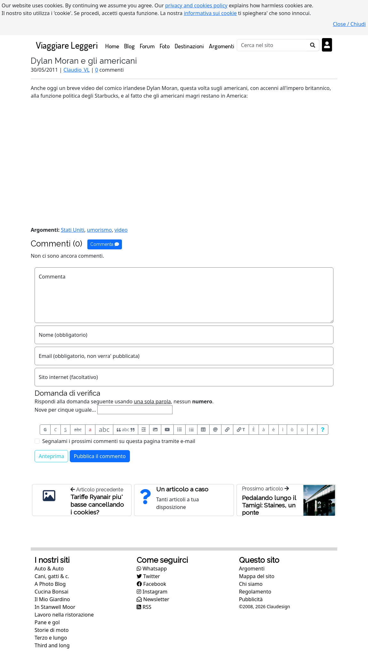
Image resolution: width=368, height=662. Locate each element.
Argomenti (221, 46)
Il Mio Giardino (52, 599)
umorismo (99, 229)
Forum (147, 46)
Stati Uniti (72, 229)
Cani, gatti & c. (52, 576)
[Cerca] (272, 45)
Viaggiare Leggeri (67, 45)
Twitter (148, 576)
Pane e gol (47, 622)
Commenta (104, 244)
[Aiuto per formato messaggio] (322, 429)
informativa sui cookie (210, 13)
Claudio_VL (76, 69)
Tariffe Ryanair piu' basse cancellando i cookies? (97, 504)
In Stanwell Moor (55, 606)
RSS (144, 606)
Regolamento (255, 591)
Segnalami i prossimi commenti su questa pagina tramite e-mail (118, 441)
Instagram (152, 591)
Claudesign (278, 606)
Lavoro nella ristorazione (64, 614)
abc (78, 429)
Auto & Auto (49, 568)
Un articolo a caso (182, 489)
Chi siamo (251, 583)
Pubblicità (251, 599)
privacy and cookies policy (196, 5)
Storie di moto (51, 630)
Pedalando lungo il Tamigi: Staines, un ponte (269, 505)
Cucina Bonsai (51, 591)
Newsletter (153, 599)
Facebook (151, 583)
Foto (165, 46)
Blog (129, 46)
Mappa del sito (257, 576)
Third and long (52, 645)
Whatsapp (152, 568)
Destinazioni (189, 46)
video (121, 229)
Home (113, 45)
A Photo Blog (50, 583)
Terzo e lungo (51, 637)
